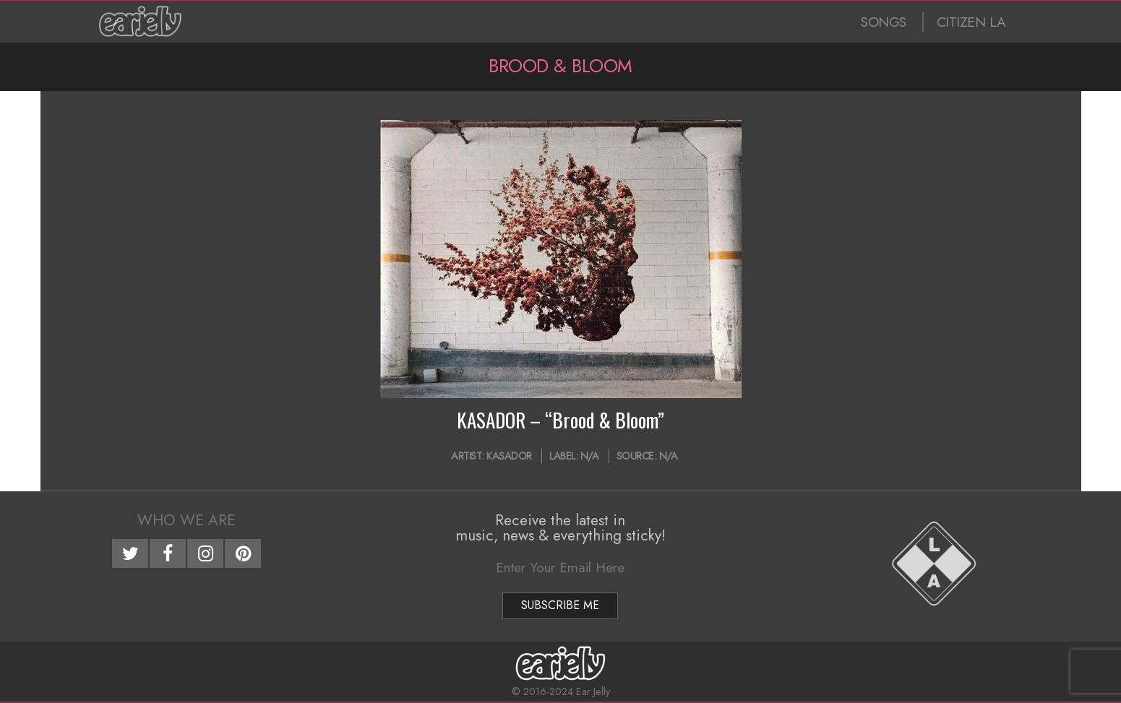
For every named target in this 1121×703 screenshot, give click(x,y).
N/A (589, 456)
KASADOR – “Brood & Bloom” (560, 419)
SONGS (883, 22)
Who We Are (186, 520)
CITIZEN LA (971, 22)
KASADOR (509, 456)
